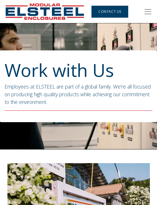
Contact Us (109, 11)
